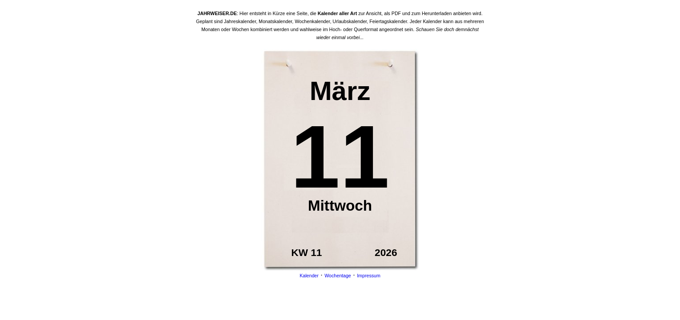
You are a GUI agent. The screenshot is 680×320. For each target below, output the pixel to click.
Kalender (309, 275)
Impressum (368, 275)
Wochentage (337, 275)
